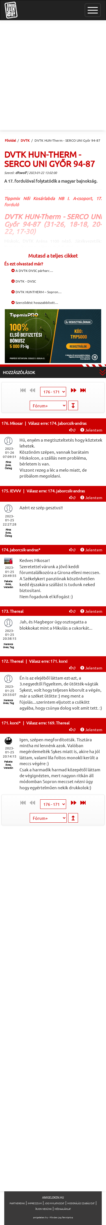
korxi (14, 722)
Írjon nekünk (43, 1209)
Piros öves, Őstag (8, 465)
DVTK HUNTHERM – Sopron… (36, 292)
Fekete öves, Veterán (8, 584)
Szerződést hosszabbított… (34, 302)
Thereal (16, 611)
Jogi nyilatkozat (54, 1203)
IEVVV (15, 490)
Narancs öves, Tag (8, 645)
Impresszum (35, 1203)
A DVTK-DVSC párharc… (32, 270)
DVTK (25, 140)
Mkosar (16, 423)
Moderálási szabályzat (81, 1203)
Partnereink (17, 1203)
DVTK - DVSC (23, 281)
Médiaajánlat (63, 1209)
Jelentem (91, 429)
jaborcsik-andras (24, 549)
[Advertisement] (53, 75)
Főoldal (10, 140)
